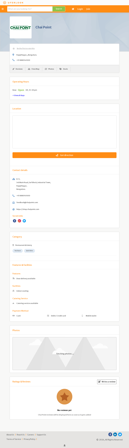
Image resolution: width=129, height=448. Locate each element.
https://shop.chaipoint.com (27, 209)
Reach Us (21, 435)
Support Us (41, 435)
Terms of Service (13, 439)
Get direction (64, 155)
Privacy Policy (29, 439)
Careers (30, 435)
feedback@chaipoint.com (27, 202)
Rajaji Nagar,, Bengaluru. (26, 55)
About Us (10, 435)
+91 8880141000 (23, 60)
